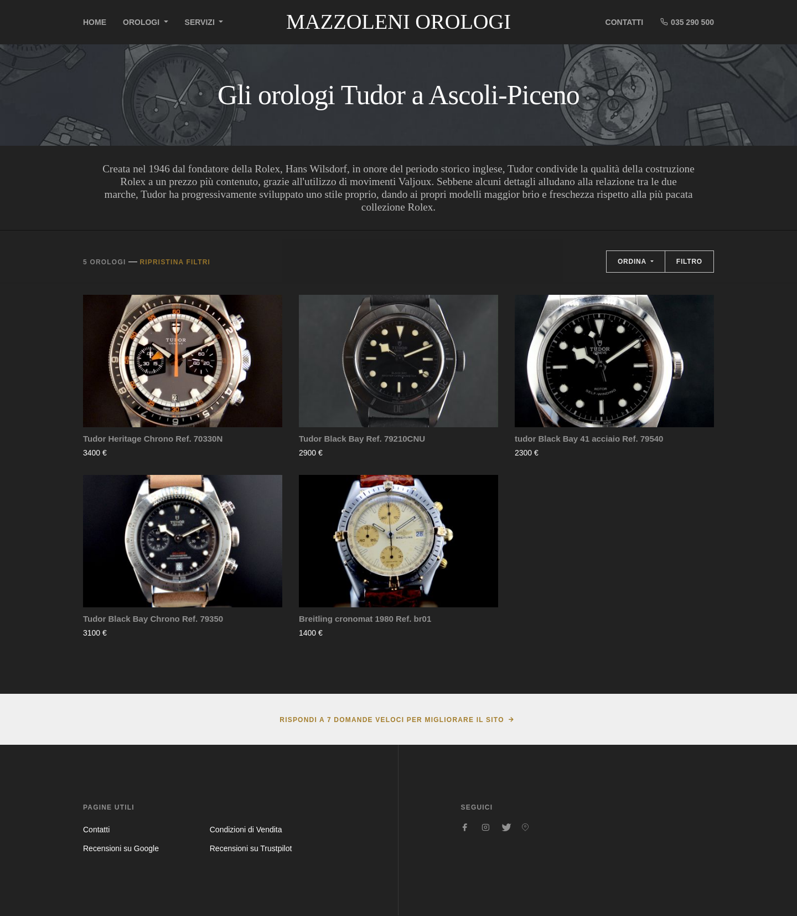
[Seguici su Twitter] (505, 827)
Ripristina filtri (174, 262)
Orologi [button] (142, 22)
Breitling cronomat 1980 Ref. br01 (365, 618)
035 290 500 (687, 22)
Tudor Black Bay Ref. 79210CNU (362, 438)
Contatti (624, 22)
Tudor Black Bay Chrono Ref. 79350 (153, 618)
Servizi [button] (201, 22)
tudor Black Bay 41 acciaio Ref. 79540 (589, 438)
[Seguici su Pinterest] (525, 827)
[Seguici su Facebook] (465, 827)
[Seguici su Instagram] (485, 827)
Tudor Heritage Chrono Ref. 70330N (152, 438)
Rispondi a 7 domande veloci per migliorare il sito (392, 720)
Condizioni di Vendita (246, 829)
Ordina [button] (633, 261)
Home (94, 22)
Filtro (689, 261)
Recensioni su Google (121, 848)
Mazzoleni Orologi (398, 21)
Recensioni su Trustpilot (251, 848)
